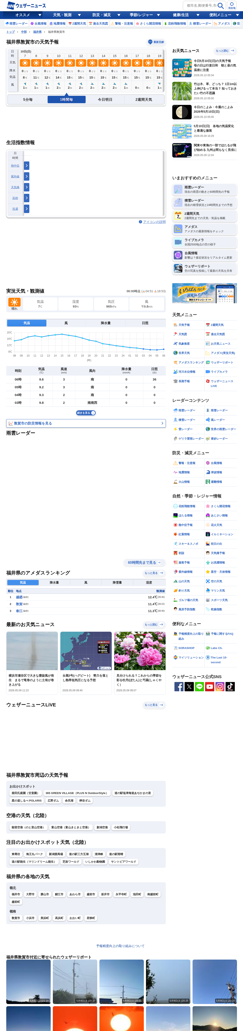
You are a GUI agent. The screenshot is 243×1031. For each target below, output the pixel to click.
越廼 (19, 597)
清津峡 (99, 854)
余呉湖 (69, 800)
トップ (10, 31)
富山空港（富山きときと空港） (71, 827)
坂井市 (105, 894)
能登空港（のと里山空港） (28, 827)
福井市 (16, 894)
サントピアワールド (123, 861)
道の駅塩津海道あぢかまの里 (132, 793)
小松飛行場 (121, 827)
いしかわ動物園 (95, 861)
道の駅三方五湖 (79, 854)
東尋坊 (16, 854)
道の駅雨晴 (116, 854)
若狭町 (91, 918)
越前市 (91, 894)
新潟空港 (102, 827)
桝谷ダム (85, 800)
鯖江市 (59, 894)
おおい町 (75, 918)
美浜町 (45, 918)
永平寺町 (121, 894)
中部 (24, 31)
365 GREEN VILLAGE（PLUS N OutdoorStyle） (77, 793)
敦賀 (19, 604)
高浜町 (59, 918)
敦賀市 (16, 918)
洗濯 (15, 208)
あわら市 (75, 894)
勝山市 (45, 894)
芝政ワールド (71, 861)
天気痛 (15, 187)
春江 (19, 611)
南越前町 (152, 894)
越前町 (16, 901)
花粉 (15, 198)
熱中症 (15, 165)
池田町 (137, 894)
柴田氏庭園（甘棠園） (26, 793)
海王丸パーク (34, 854)
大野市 (30, 894)
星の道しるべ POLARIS (27, 800)
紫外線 (15, 176)
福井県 (37, 31)
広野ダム (53, 800)
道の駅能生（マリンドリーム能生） (34, 861)
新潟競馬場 (56, 854)
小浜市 (30, 918)
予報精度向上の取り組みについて (120, 946)
